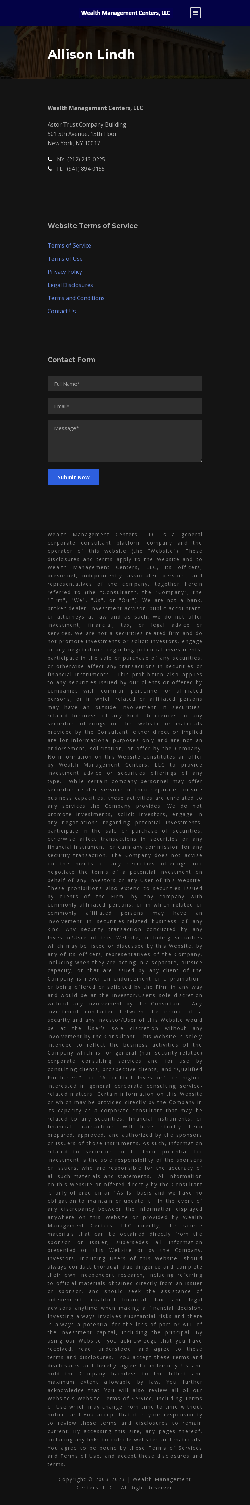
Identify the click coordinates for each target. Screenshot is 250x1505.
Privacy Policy (65, 272)
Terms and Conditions (76, 298)
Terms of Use (65, 258)
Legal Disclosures (70, 285)
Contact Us (62, 311)
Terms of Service (69, 245)
